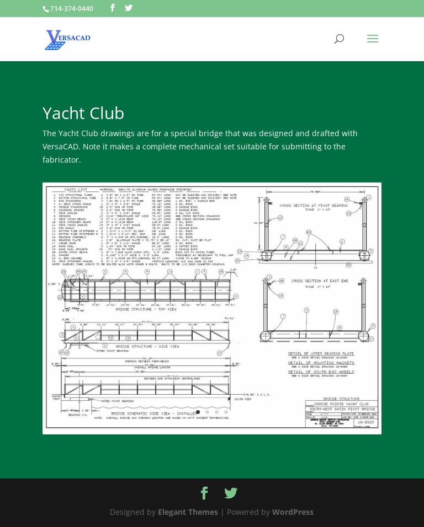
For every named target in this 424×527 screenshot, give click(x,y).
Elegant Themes (188, 512)
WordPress (293, 512)
